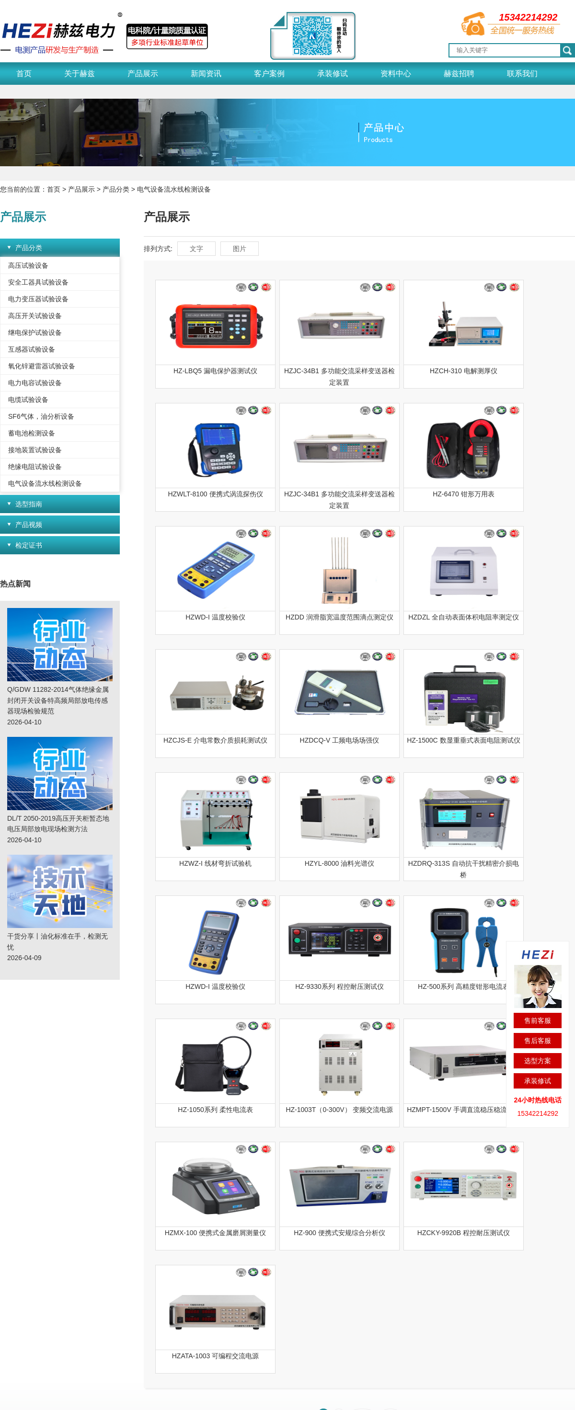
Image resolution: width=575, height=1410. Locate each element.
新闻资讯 (206, 73)
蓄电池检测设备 (31, 433)
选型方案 (537, 1061)
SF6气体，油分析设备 (41, 416)
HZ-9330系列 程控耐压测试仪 (205, 863)
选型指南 (28, 504)
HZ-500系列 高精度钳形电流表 (308, 863)
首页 (24, 73)
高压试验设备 (28, 265)
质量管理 (13, 1272)
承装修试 (332, 73)
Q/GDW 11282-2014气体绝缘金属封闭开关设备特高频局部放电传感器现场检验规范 (58, 700)
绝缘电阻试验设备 (35, 466)
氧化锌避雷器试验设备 (41, 366)
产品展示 (142, 73)
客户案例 (269, 73)
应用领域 (13, 1286)
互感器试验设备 (31, 349)
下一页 (362, 1168)
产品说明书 (285, 1259)
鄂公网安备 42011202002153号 (353, 1396)
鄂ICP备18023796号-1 (259, 1396)
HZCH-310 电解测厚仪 (411, 371)
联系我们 (522, 73)
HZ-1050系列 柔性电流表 (410, 863)
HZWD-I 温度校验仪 (410, 494)
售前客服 (537, 1020)
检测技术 (281, 1286)
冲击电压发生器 (23, 1367)
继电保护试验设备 (35, 332)
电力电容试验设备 (35, 383)
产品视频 (28, 524)
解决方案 (281, 1272)
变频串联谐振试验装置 (89, 1367)
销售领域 (214, 1272)
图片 (239, 248)
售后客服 (537, 1040)
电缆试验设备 (28, 399)
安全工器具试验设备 (38, 282)
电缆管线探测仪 (155, 1367)
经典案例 (214, 1259)
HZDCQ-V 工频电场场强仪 (411, 617)
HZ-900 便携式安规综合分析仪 (411, 986)
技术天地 (147, 1286)
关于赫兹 (79, 73)
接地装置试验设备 (35, 450)
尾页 (390, 1168)
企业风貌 (13, 1299)
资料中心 (395, 73)
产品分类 (116, 189)
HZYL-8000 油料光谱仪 (308, 740)
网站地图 (428, 1396)
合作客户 (214, 1286)
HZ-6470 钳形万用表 (307, 494)
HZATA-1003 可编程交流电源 (205, 1109)
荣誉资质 (13, 1259)
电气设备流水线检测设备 (174, 189)
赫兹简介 (13, 1313)
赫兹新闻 (147, 1259)
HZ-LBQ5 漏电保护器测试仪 (205, 371)
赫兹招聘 (459, 73)
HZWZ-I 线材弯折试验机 (205, 740)
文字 (196, 248)
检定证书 (28, 545)
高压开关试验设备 (35, 316)
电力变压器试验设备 (38, 299)
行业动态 (147, 1272)
